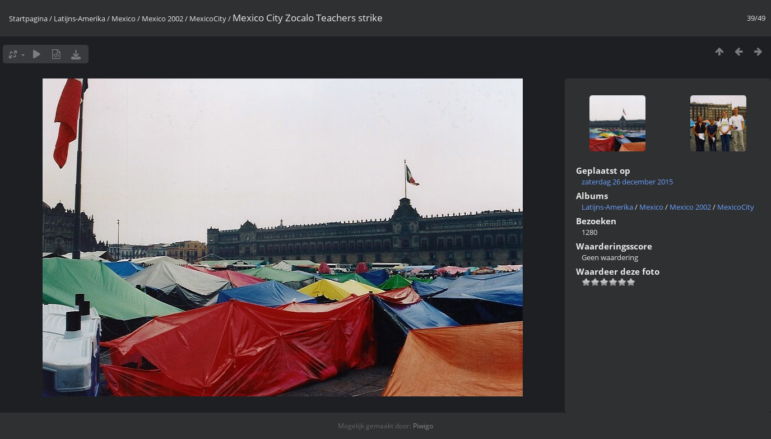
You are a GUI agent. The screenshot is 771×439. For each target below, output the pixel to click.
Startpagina (28, 18)
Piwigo (423, 426)
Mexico (124, 18)
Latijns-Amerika (79, 18)
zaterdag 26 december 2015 (627, 182)
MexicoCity (207, 18)
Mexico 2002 (162, 18)
